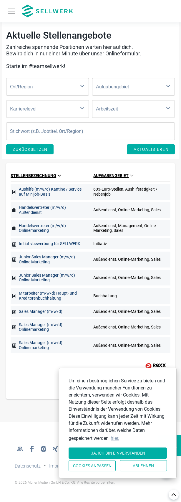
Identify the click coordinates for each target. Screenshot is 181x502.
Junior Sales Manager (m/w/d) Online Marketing (47, 259)
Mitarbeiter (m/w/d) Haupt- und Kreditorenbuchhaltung (48, 295)
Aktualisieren (151, 149)
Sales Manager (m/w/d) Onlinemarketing (40, 327)
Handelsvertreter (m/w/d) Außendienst (42, 210)
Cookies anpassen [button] (92, 465)
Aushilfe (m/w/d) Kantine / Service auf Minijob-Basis (50, 191)
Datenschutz (28, 466)
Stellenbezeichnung (36, 175)
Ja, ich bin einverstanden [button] (118, 453)
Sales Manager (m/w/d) (40, 311)
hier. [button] (115, 438)
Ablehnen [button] (143, 465)
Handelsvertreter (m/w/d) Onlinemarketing (42, 228)
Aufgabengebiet (113, 175)
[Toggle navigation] (11, 11)
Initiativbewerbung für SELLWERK (49, 243)
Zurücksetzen (30, 149)
